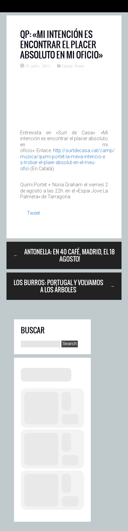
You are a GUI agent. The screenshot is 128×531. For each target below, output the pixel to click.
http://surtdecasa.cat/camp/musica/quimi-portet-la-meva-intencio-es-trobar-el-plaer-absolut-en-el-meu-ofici (67, 159)
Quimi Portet (73, 66)
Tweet (33, 213)
